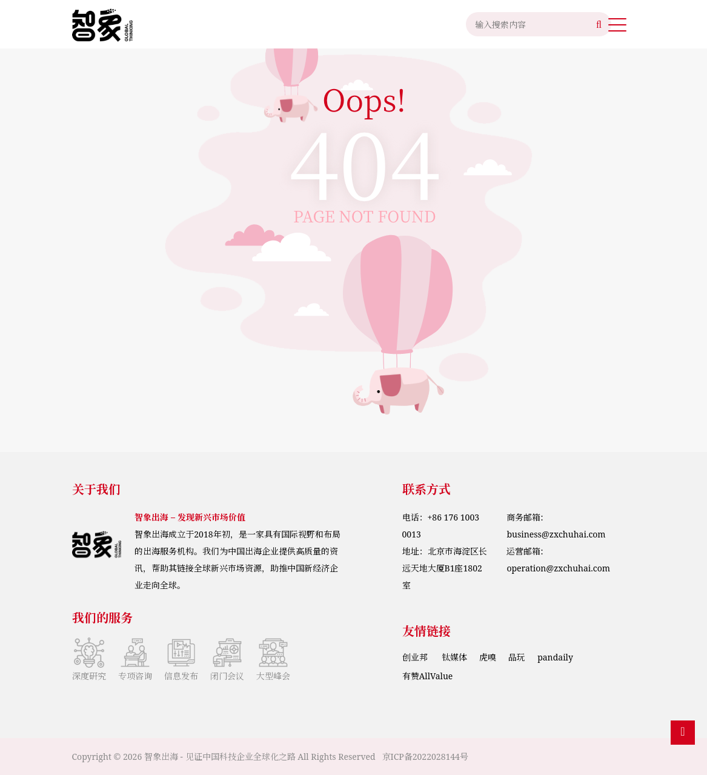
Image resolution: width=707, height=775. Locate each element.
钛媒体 (454, 657)
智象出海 (161, 756)
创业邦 (416, 657)
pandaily (555, 657)
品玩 (516, 657)
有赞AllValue (427, 676)
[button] (617, 24)
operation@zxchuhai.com (558, 568)
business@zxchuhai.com (555, 534)
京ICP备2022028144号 (425, 756)
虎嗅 (487, 657)
